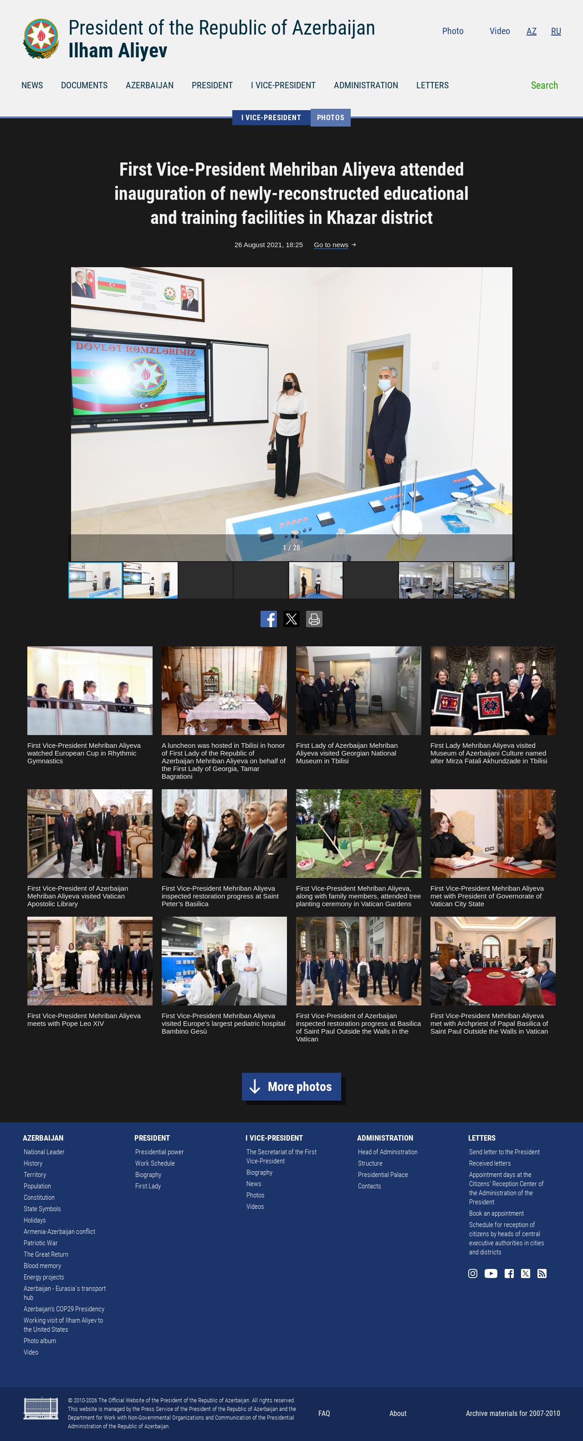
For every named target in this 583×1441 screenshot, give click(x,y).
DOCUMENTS (84, 85)
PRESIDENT (212, 85)
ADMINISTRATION (366, 85)
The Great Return (46, 1254)
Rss (555, 50)
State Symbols (42, 1209)
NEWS (32, 85)
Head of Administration (388, 1152)
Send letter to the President (504, 1152)
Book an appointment (496, 1213)
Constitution (39, 1197)
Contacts (369, 1186)
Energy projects (44, 1277)
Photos (331, 117)
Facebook (520, 50)
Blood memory (42, 1266)
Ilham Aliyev (118, 50)
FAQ (324, 1413)
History (33, 1163)
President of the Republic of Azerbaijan (221, 28)
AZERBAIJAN (150, 85)
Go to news (331, 245)
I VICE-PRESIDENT (283, 85)
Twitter (538, 50)
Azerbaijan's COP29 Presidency (64, 1309)
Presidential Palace (383, 1175)
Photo (453, 30)
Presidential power (159, 1152)
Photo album (40, 1341)
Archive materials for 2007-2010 (513, 1413)
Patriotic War (41, 1243)
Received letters (490, 1163)
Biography (148, 1175)
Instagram (481, 50)
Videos (255, 1207)
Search (544, 85)
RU (556, 30)
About (398, 1413)
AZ (532, 30)
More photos (300, 1086)
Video (500, 30)
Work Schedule (155, 1163)
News (253, 1184)
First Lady (148, 1186)
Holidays (35, 1220)
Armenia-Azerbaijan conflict (59, 1232)
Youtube (501, 50)
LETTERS (432, 85)
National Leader (44, 1152)
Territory (35, 1175)
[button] (506, 414)
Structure (370, 1163)
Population (37, 1186)
